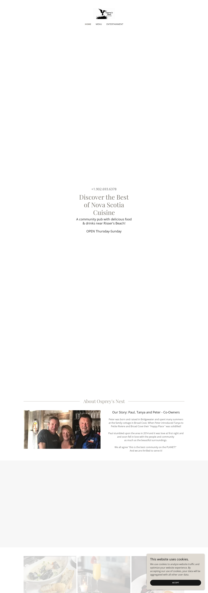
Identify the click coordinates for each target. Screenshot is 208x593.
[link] (104, 13)
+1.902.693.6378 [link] (104, 189)
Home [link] (88, 24)
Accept (175, 582)
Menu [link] (99, 24)
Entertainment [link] (114, 24)
